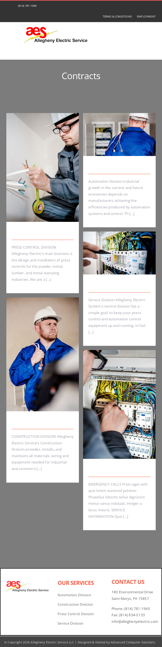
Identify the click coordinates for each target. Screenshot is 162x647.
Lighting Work (102, 285)
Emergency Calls (105, 469)
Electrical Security (106, 167)
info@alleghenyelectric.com (136, 621)
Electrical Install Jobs (32, 422)
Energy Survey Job (30, 232)
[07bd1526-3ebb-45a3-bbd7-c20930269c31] (56, 24)
